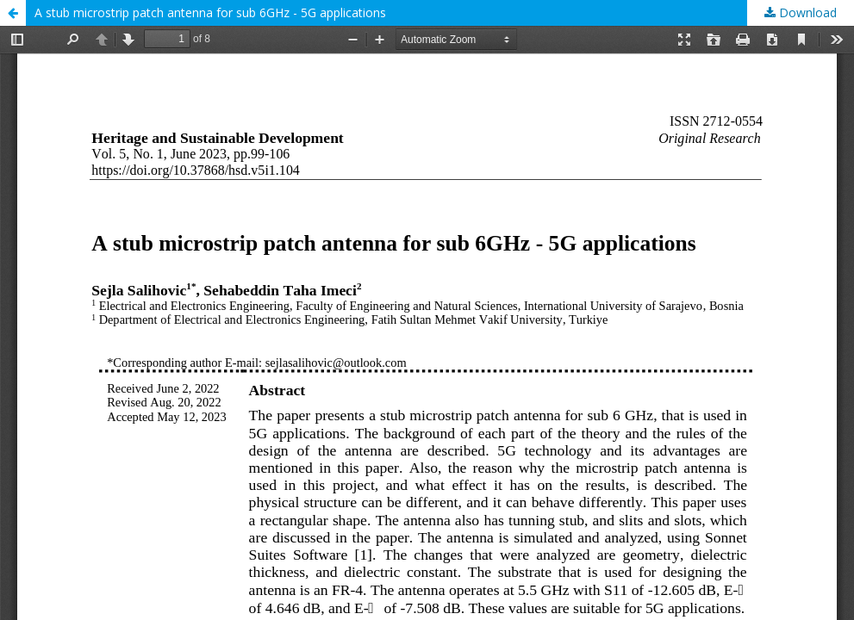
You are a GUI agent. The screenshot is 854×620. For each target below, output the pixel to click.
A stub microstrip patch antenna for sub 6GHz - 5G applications (210, 12)
